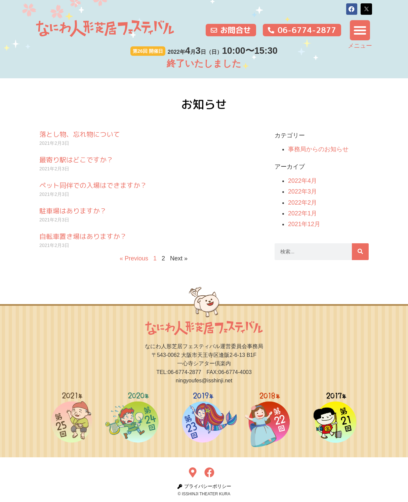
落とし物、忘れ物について (79, 134)
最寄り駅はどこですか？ (76, 159)
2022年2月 (302, 202)
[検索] (360, 251)
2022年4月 (302, 180)
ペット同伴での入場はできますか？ (93, 185)
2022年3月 (302, 191)
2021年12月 (304, 224)
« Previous (134, 258)
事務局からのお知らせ (318, 149)
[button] (352, 9)
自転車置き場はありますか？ (83, 236)
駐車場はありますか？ (73, 210)
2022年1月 (302, 213)
